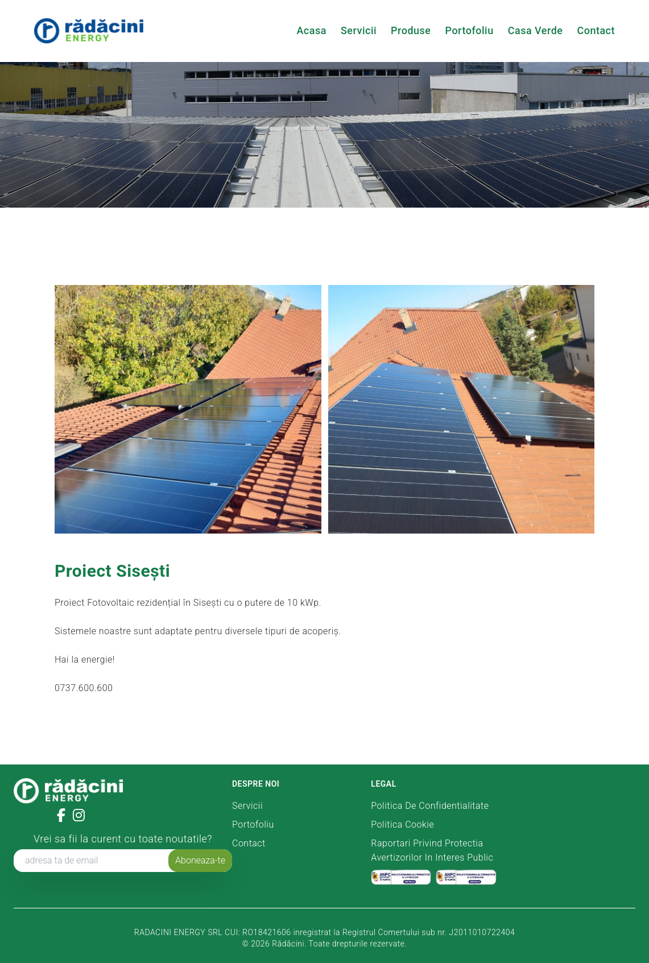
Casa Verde (535, 30)
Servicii (359, 30)
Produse (411, 30)
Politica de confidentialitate (430, 805)
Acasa (311, 30)
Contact (596, 30)
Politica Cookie (402, 824)
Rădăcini (288, 943)
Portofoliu (469, 30)
